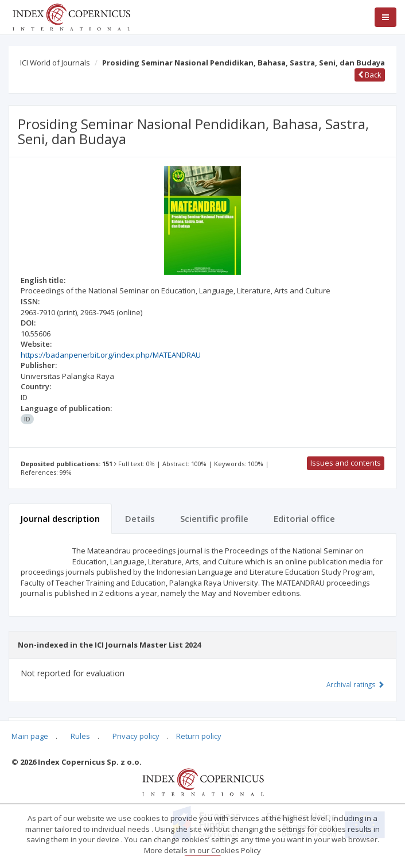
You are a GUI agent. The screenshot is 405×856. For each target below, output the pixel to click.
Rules (80, 736)
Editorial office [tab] (304, 518)
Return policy (198, 736)
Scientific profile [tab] (214, 518)
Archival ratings (355, 684)
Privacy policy (135, 736)
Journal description (60, 518)
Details (140, 518)
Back (369, 74)
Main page (29, 736)
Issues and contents (345, 463)
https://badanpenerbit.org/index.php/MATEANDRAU (111, 355)
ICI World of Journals (55, 62)
